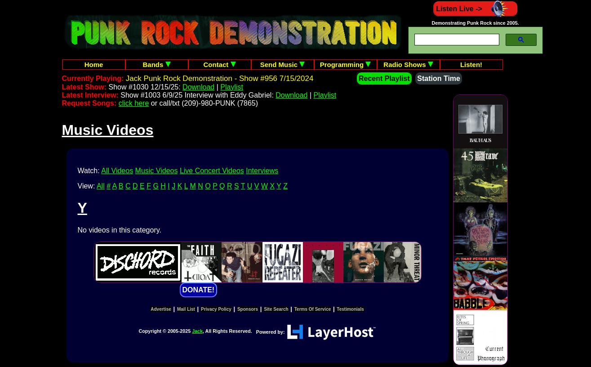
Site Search (276, 309)
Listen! (471, 64)
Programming (345, 64)
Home (93, 64)
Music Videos (156, 171)
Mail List (186, 309)
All (101, 186)
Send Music (282, 64)
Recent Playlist (384, 78)
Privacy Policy (216, 309)
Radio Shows (408, 64)
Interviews (262, 171)
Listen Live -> (475, 8)
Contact (220, 64)
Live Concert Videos (212, 171)
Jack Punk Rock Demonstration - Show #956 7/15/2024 (220, 78)
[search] (456, 39)
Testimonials (350, 309)
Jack (197, 331)
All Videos (117, 171)
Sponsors (247, 309)
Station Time (438, 78)
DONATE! (198, 290)
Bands (156, 64)
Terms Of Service (312, 309)
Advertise (161, 309)
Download (198, 87)
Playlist (231, 87)
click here (134, 103)
